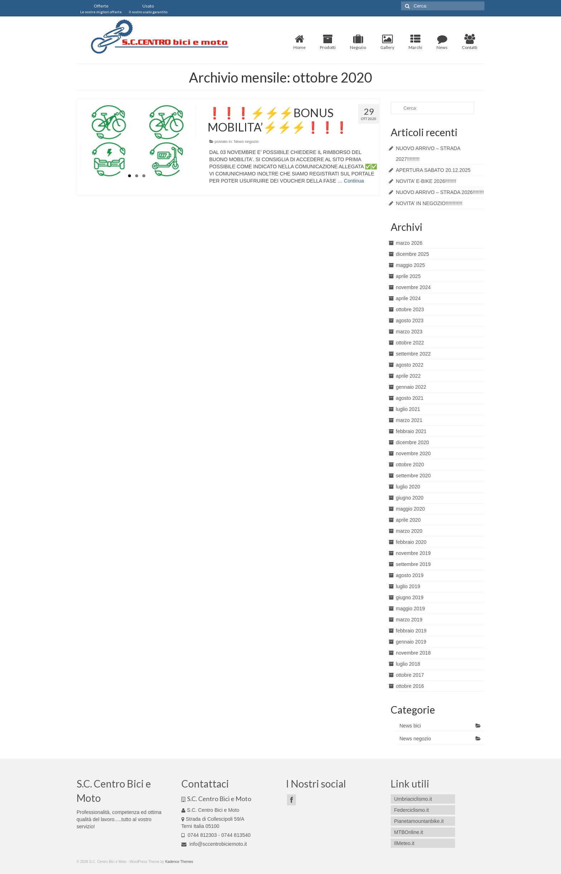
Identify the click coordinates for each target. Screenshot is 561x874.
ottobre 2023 (410, 309)
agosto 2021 (410, 398)
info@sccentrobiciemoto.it (214, 844)
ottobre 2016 (410, 686)
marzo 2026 (409, 243)
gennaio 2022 (411, 387)
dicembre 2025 (412, 254)
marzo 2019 (409, 619)
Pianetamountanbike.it (419, 821)
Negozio (358, 42)
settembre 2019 (413, 564)
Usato (148, 8)
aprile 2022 (408, 376)
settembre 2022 (413, 354)
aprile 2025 (408, 276)
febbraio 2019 (411, 631)
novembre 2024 (413, 287)
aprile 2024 (408, 298)
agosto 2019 (410, 575)
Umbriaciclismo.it (413, 799)
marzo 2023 (409, 331)
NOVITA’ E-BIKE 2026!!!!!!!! (426, 181)
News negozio (246, 141)
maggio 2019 (410, 608)
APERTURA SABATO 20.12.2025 (433, 170)
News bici (410, 726)
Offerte (101, 8)
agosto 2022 (410, 365)
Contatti (469, 42)
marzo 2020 (409, 531)
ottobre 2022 (410, 343)
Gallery (387, 42)
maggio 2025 (410, 265)
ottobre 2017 (410, 675)
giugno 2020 (410, 498)
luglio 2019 (408, 586)
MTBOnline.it (408, 832)
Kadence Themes (179, 862)
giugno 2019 (410, 597)
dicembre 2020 (412, 442)
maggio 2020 (410, 509)
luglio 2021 (408, 409)
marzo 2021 (409, 420)
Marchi (415, 42)
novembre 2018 (413, 653)
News (442, 42)
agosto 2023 (410, 320)
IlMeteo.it (404, 843)
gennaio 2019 (411, 642)
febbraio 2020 (411, 542)
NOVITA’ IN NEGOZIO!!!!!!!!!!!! (429, 203)
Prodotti (328, 42)
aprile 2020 (408, 520)
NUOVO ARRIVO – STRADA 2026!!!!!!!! (440, 192)
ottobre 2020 (410, 464)
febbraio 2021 (411, 431)
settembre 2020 (413, 475)
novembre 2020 (413, 453)
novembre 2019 (413, 553)
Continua (354, 181)
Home (299, 42)
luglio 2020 (408, 487)
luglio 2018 (408, 664)
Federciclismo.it (411, 810)
